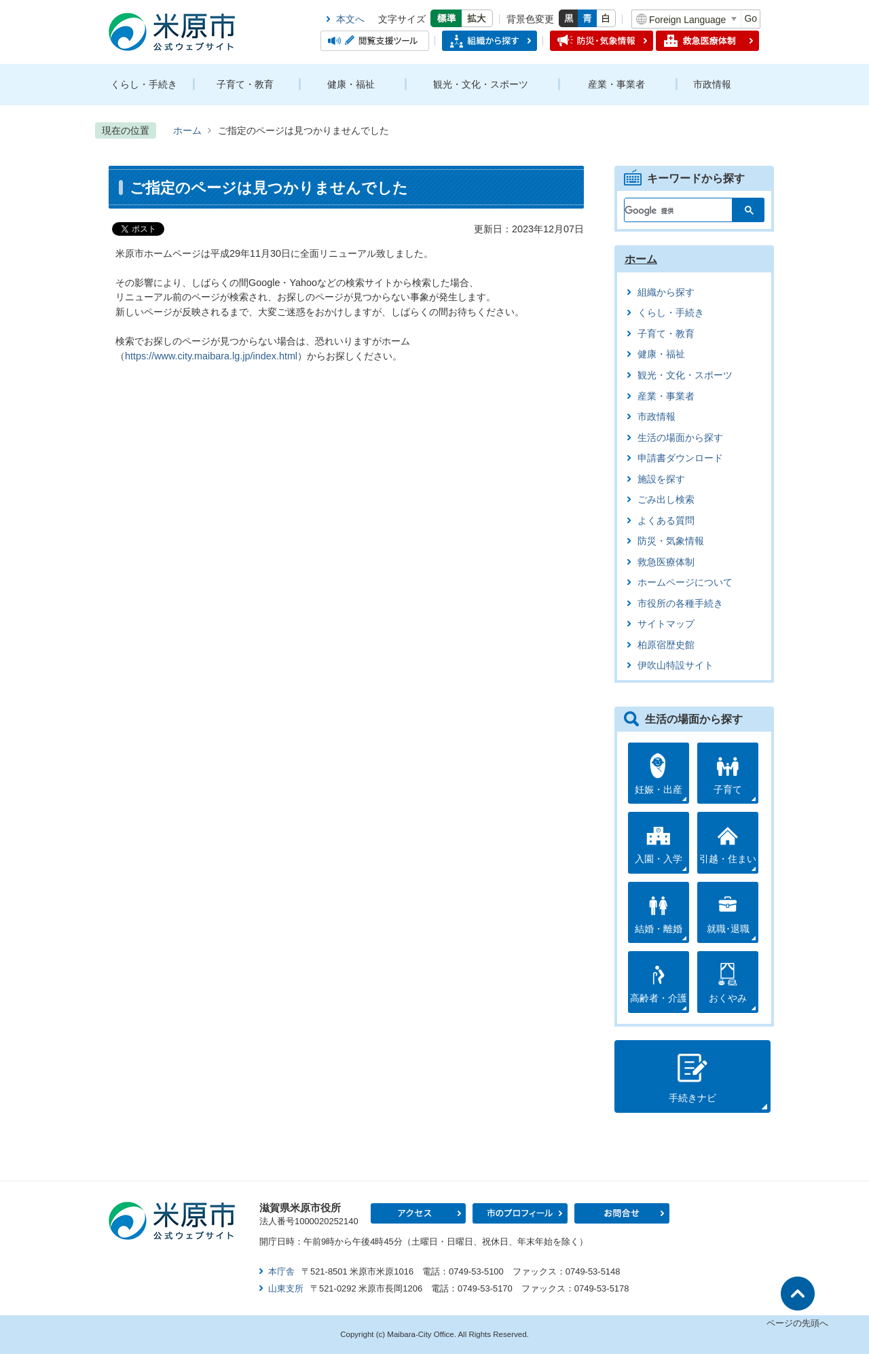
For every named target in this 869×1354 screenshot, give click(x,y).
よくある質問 (666, 521)
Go (750, 18)
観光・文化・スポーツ (480, 84)
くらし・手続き (144, 84)
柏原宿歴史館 (666, 645)
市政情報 (712, 84)
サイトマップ (666, 624)
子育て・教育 (245, 84)
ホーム (187, 130)
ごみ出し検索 (666, 500)
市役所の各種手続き (680, 604)
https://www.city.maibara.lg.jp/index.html (211, 356)
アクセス (418, 1213)
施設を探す (661, 479)
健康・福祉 (351, 84)
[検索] (670, 207)
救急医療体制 (666, 562)
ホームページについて (685, 582)
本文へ (350, 19)
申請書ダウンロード (680, 458)
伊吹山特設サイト (675, 665)
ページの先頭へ (797, 1323)
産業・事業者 (616, 84)
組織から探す (666, 292)
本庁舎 (281, 1271)
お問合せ (621, 1213)
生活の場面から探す (680, 438)
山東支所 (285, 1288)
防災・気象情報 (670, 541)
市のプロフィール (520, 1213)
